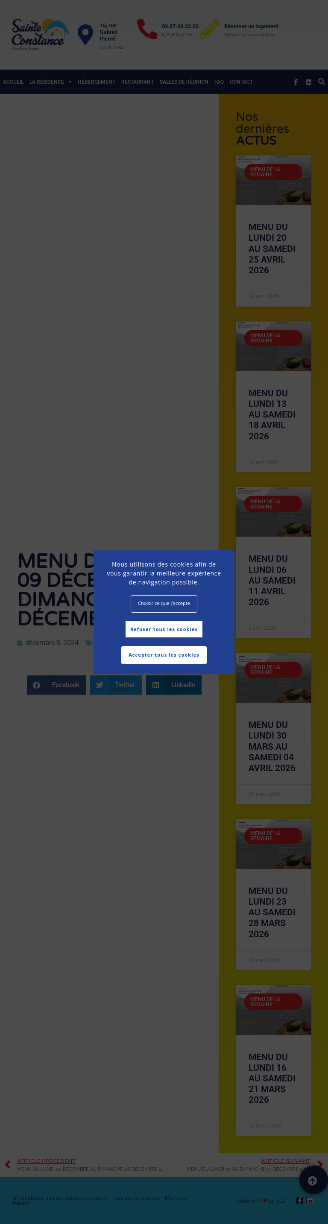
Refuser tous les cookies (164, 629)
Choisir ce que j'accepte (164, 603)
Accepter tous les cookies (164, 654)
